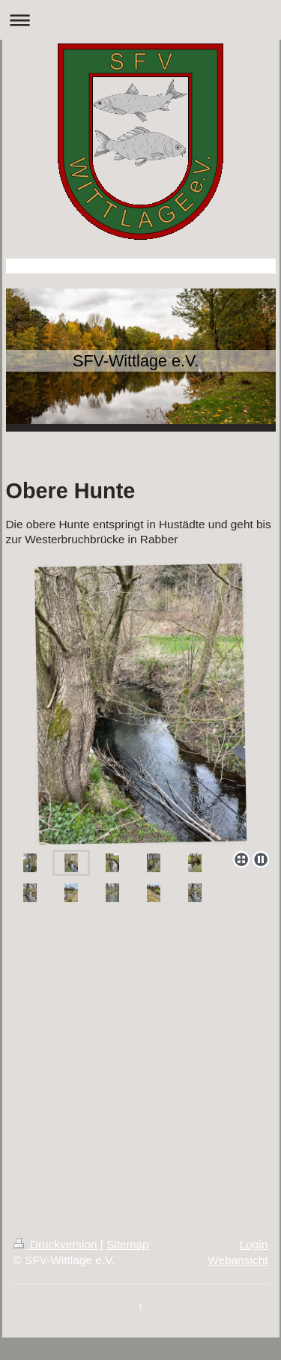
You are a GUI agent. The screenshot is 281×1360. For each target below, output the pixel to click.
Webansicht (238, 1260)
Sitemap (127, 1244)
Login (254, 1244)
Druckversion (56, 1244)
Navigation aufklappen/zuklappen (140, 20)
